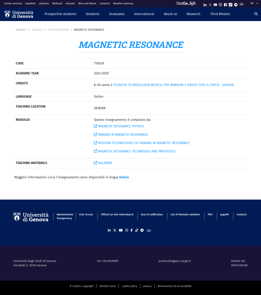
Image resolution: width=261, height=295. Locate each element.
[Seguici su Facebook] (225, 4)
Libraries (44, 3)
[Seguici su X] (210, 4)
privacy (147, 286)
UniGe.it (21, 29)
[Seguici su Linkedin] (205, 4)
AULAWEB (103, 163)
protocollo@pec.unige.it (175, 261)
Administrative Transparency (64, 216)
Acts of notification (152, 214)
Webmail (57, 3)
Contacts (105, 3)
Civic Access (86, 214)
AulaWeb (30, 3)
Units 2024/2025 (58, 29)
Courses (37, 29)
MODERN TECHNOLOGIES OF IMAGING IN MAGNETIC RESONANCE (142, 143)
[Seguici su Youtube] (215, 4)
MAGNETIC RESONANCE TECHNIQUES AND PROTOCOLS (134, 151)
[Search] (256, 14)
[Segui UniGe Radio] (241, 4)
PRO (210, 214)
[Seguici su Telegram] (236, 4)
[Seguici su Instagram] (220, 4)
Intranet (70, 3)
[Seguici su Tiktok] (231, 4)
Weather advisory (123, 3)
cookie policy (129, 286)
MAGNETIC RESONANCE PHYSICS (119, 126)
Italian (124, 177)
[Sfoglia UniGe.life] (187, 3)
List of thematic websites (185, 214)
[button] (60, 14)
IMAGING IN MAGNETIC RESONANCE (121, 135)
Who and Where (87, 3)
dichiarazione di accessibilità (174, 286)
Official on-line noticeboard (117, 214)
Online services (13, 3)
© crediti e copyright (81, 286)
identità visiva (107, 286)
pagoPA (224, 214)
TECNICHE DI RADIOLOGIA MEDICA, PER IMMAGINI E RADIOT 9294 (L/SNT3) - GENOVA (173, 85)
